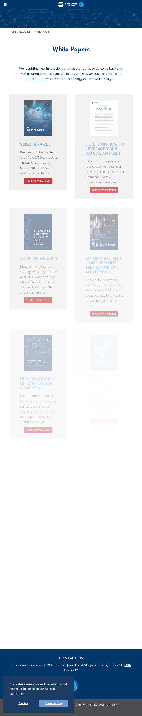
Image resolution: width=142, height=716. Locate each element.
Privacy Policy (89, 704)
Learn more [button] (17, 693)
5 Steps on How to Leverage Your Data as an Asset (104, 149)
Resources (25, 31)
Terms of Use (104, 704)
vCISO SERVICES (35, 145)
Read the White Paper (38, 180)
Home (13, 31)
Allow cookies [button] (53, 703)
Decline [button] (23, 703)
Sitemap (116, 704)
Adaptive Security (39, 259)
